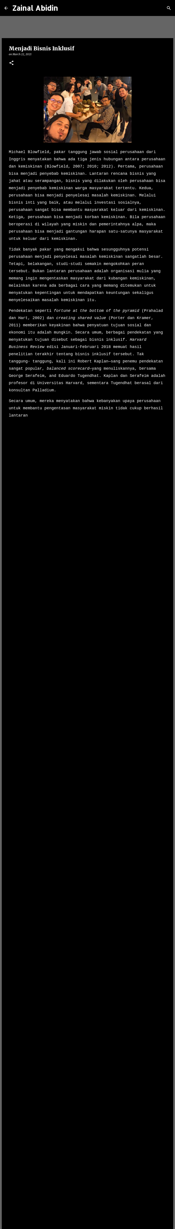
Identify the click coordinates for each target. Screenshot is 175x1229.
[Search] (64, 8)
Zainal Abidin (35, 8)
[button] (11, 63)
